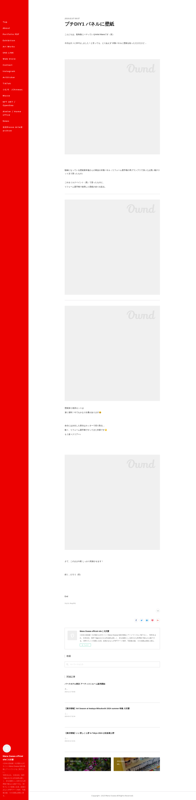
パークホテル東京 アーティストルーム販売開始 (85, 684)
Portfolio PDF (11, 34)
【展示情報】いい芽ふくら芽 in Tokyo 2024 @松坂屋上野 (89, 733)
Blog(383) (73, 603)
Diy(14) (67, 603)
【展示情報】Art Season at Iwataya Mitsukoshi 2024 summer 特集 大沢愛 (97, 708)
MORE (6, 59)
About (6, 28)
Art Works (9, 46)
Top (5, 22)
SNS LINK (8, 53)
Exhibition (9, 40)
